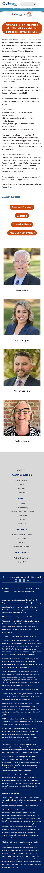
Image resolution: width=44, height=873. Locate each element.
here (11, 187)
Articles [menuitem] (22, 543)
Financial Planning (22, 207)
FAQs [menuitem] (22, 485)
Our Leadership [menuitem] (22, 508)
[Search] (28, 4)
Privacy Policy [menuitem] (6, 588)
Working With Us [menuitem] (22, 475)
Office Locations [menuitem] (22, 481)
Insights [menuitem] (22, 529)
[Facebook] (24, 580)
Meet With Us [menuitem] (22, 552)
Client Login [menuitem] (22, 492)
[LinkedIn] (16, 580)
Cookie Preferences (32, 588)
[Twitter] (20, 580)
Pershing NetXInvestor (22, 233)
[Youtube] (28, 580)
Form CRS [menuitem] (22, 524)
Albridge (22, 215)
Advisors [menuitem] (22, 504)
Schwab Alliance (22, 224)
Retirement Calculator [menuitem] (22, 547)
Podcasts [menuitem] (22, 539)
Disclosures (27, 603)
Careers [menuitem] (22, 520)
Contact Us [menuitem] (22, 562)
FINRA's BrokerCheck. (19, 612)
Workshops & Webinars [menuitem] (22, 535)
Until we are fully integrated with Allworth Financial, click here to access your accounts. (22, 28)
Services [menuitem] (21, 470)
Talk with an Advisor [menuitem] (22, 558)
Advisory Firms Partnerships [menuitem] (22, 512)
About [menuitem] (22, 498)
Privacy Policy (36, 603)
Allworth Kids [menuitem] (22, 516)
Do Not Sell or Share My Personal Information (19, 591)
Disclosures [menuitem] (19, 588)
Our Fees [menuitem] (22, 488)
